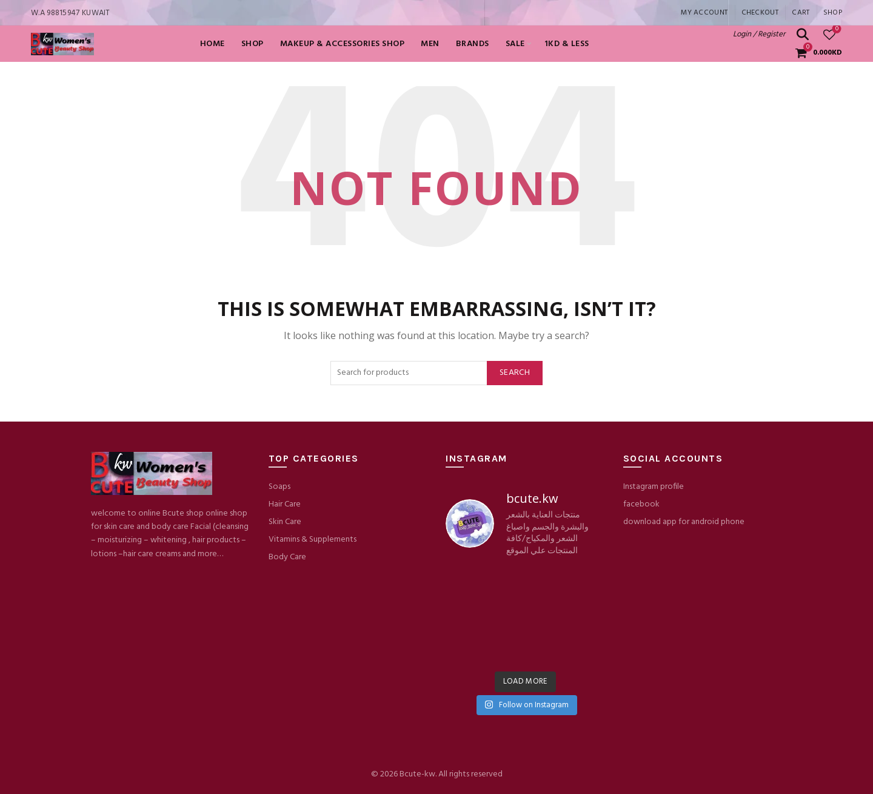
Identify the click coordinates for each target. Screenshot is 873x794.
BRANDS (472, 44)
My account (704, 13)
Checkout (759, 13)
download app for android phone (683, 522)
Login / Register (759, 34)
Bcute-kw (417, 774)
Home (212, 44)
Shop (832, 13)
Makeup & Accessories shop (342, 44)
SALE (515, 44)
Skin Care (285, 522)
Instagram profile (653, 487)
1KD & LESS (566, 44)
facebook (641, 504)
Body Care (287, 557)
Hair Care (285, 504)
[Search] (802, 34)
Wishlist (835, 29)
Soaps (279, 487)
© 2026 (385, 774)
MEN (430, 44)
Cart (800, 13)
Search (515, 373)
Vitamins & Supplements (312, 540)
